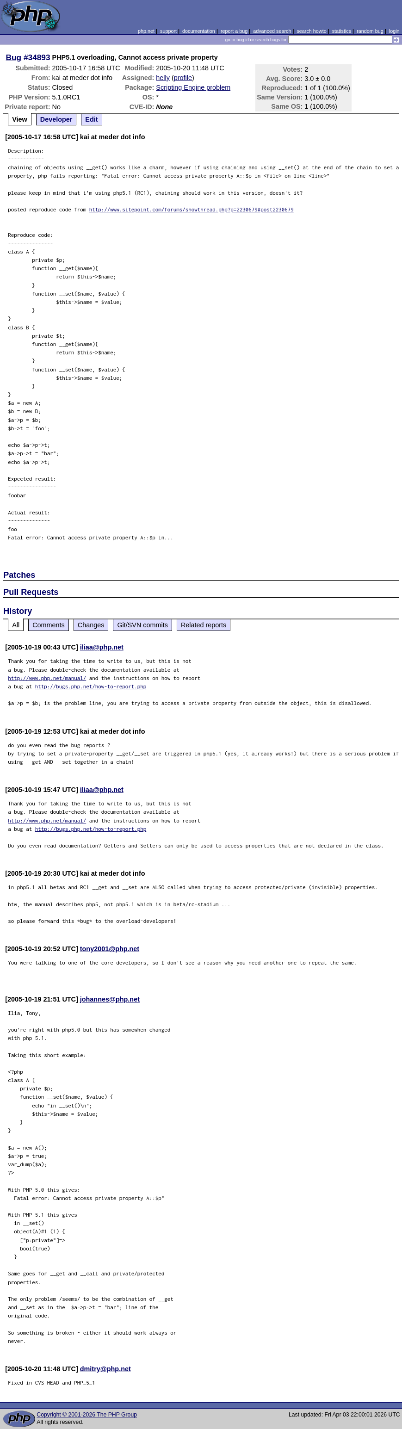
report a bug (234, 31)
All (15, 625)
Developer (56, 119)
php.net (146, 31)
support (168, 31)
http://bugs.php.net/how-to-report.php (91, 686)
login (394, 31)
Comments (48, 625)
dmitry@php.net (105, 1369)
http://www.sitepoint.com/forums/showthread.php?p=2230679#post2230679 (191, 209)
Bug (14, 57)
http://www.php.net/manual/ (47, 678)
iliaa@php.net (102, 647)
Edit (91, 119)
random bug (370, 31)
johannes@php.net (110, 999)
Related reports (203, 625)
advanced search (272, 31)
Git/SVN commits (142, 625)
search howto (311, 31)
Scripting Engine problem (193, 87)
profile (183, 77)
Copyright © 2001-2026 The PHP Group (87, 1414)
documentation (198, 31)
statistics (341, 31)
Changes (91, 625)
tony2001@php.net (109, 949)
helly (163, 77)
